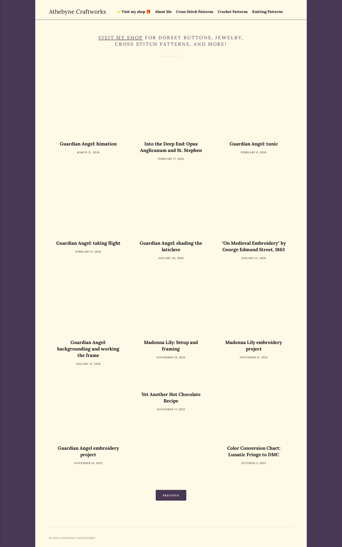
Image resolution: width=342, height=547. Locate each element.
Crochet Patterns (233, 11)
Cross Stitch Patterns (194, 11)
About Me (163, 11)
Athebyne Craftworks (62, 11)
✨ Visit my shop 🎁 (133, 11)
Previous (171, 495)
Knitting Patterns (267, 11)
